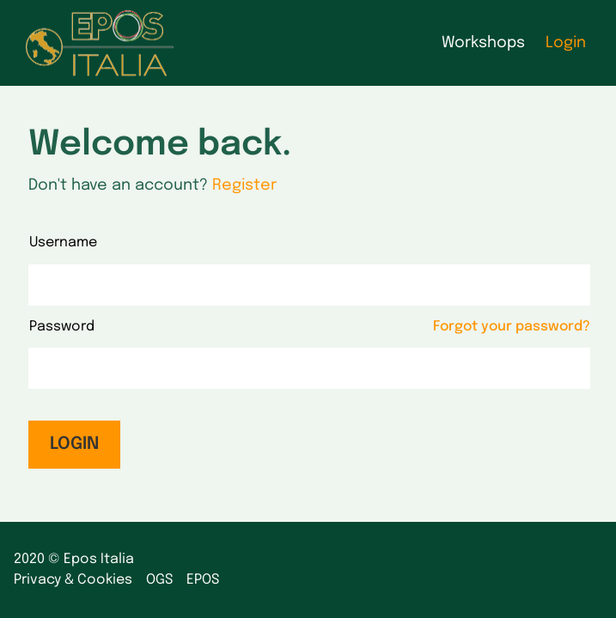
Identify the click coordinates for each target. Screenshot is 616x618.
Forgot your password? (511, 326)
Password (62, 326)
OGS (159, 580)
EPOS (202, 580)
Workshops (483, 43)
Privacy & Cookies (73, 580)
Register (244, 185)
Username (63, 242)
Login (566, 43)
